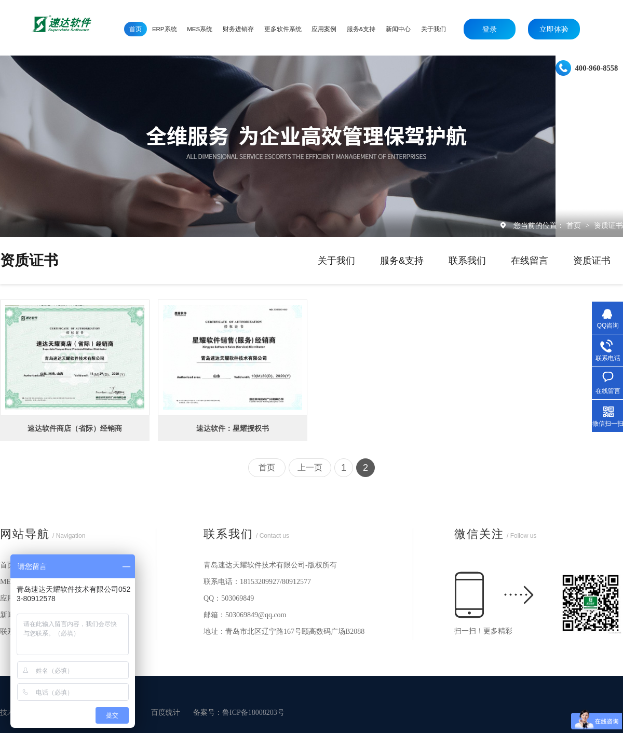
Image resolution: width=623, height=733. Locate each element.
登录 (489, 29)
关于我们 (336, 260)
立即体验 (553, 29)
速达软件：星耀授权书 (232, 428)
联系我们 (467, 260)
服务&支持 (402, 260)
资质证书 (608, 225)
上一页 (309, 467)
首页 (574, 225)
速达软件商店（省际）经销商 (75, 428)
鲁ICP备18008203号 (253, 712)
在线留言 (529, 260)
